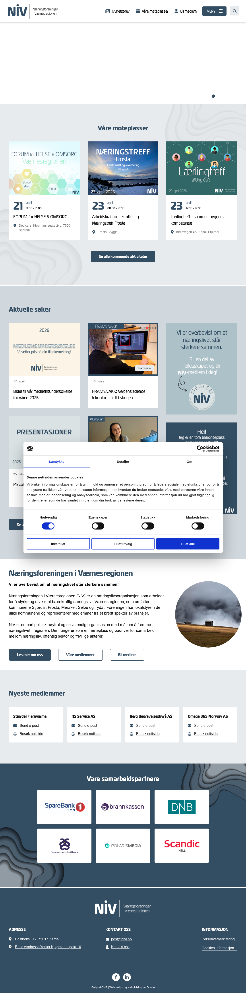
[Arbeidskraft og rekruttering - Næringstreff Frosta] (123, 217)
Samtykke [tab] (56, 461)
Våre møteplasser (155, 11)
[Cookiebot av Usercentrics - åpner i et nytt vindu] (200, 448)
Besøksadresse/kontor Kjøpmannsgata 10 (48, 949)
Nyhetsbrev (121, 11)
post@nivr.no (119, 941)
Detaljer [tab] (123, 461)
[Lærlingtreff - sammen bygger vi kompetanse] (202, 217)
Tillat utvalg (123, 544)
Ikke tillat (58, 544)
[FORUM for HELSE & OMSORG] (44, 216)
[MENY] (214, 11)
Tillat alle (188, 544)
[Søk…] (234, 10)
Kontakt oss (118, 949)
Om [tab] (189, 461)
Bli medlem (188, 11)
